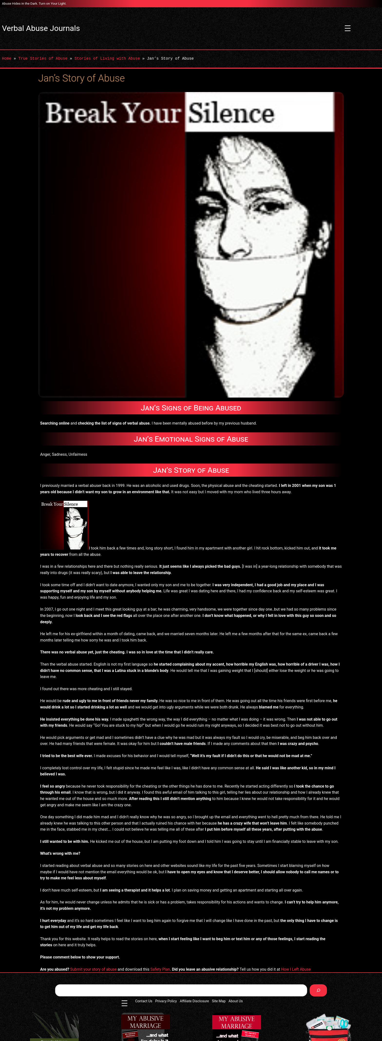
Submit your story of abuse (93, 969)
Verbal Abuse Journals (41, 28)
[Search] (318, 990)
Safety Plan (160, 969)
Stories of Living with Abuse (107, 58)
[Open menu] (348, 28)
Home (6, 58)
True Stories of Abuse (42, 58)
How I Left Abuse (296, 969)
